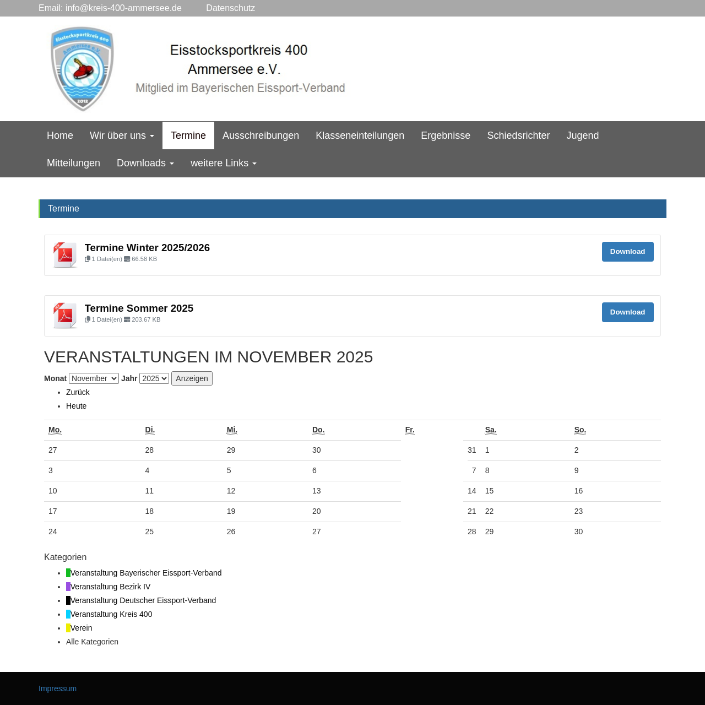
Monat (55, 378)
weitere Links (224, 163)
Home (60, 135)
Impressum (58, 688)
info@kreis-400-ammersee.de (124, 8)
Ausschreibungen (261, 135)
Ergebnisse (445, 135)
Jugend (582, 135)
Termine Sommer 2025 (139, 308)
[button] (78, 392)
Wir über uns (122, 135)
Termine (188, 135)
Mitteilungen (73, 163)
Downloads (145, 163)
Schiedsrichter (518, 135)
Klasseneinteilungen (360, 135)
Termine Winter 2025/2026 (147, 247)
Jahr (129, 378)
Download (628, 251)
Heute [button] (76, 406)
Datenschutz (218, 8)
